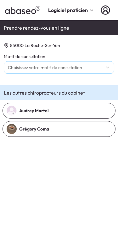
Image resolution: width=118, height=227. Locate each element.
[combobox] (59, 67)
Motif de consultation (24, 56)
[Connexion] (106, 10)
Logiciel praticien (71, 10)
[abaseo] (22, 10)
